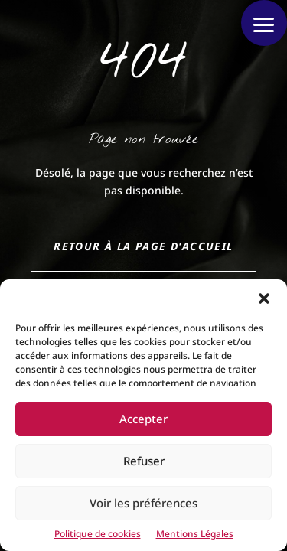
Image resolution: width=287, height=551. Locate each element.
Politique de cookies (97, 533)
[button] (264, 298)
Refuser (144, 460)
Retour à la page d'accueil (143, 246)
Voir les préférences (143, 502)
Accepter (143, 418)
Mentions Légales (194, 533)
